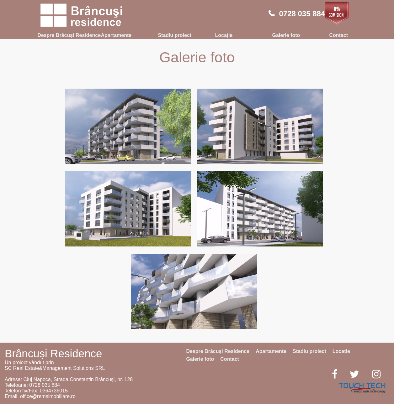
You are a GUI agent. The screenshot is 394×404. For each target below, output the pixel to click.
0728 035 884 (302, 13)
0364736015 (54, 390)
